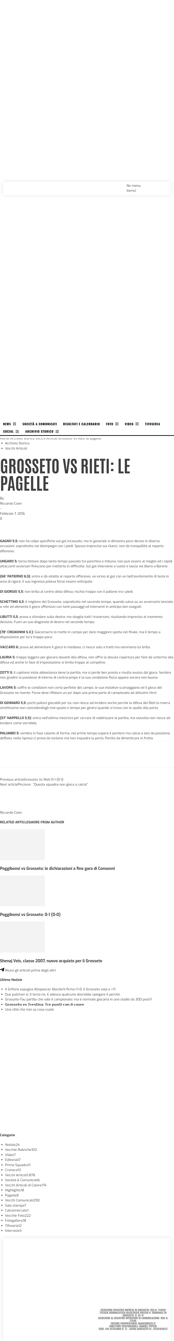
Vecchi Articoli (46, 438)
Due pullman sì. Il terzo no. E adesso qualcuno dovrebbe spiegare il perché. (63, 994)
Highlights (14, 1190)
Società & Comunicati (22, 1180)
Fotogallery (15, 1220)
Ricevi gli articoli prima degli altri (28, 970)
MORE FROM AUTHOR (47, 822)
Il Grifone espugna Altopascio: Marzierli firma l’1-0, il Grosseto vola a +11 (60, 989)
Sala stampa (15, 1205)
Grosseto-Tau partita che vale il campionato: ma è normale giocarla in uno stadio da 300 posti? (78, 999)
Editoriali (13, 1160)
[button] (162, 185)
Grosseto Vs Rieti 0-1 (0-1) (43, 779)
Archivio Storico (22, 438)
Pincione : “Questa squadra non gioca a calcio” (53, 784)
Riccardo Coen (11, 503)
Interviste (13, 1230)
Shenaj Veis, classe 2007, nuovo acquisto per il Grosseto (51, 961)
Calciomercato (17, 1210)
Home (4, 438)
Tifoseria (13, 1225)
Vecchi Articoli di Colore (26, 1185)
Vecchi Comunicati (22, 1200)
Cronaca (13, 1170)
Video (10, 1155)
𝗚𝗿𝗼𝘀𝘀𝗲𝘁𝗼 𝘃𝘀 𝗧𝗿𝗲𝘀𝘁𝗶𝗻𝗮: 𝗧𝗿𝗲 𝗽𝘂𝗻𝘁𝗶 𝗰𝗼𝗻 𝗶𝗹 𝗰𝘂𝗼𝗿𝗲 (44, 1004)
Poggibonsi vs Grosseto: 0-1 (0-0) (30, 914)
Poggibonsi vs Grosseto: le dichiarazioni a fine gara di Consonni (57, 868)
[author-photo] (11, 807)
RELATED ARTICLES (15, 822)
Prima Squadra (18, 1165)
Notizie (12, 1145)
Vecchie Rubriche (21, 1149)
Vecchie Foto (18, 1215)
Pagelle (12, 1195)
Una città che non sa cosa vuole (29, 1009)
